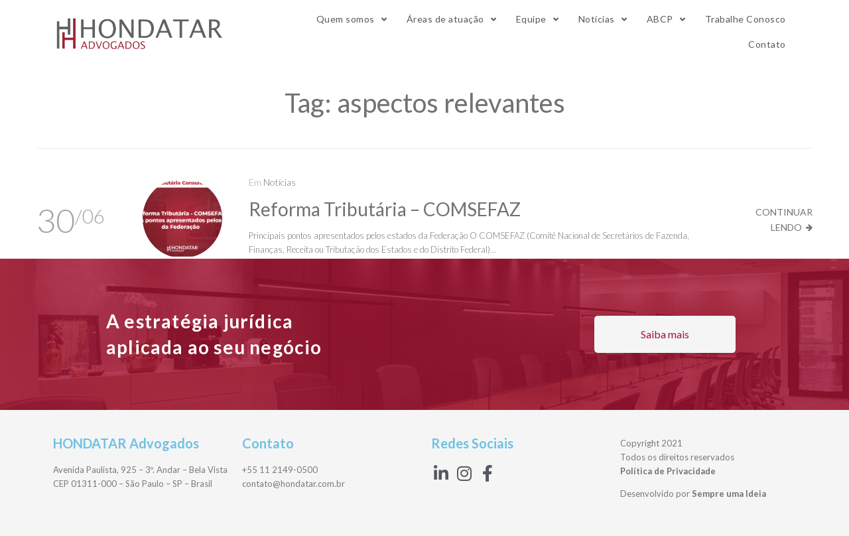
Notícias (279, 182)
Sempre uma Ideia (729, 493)
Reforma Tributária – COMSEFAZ (385, 209)
